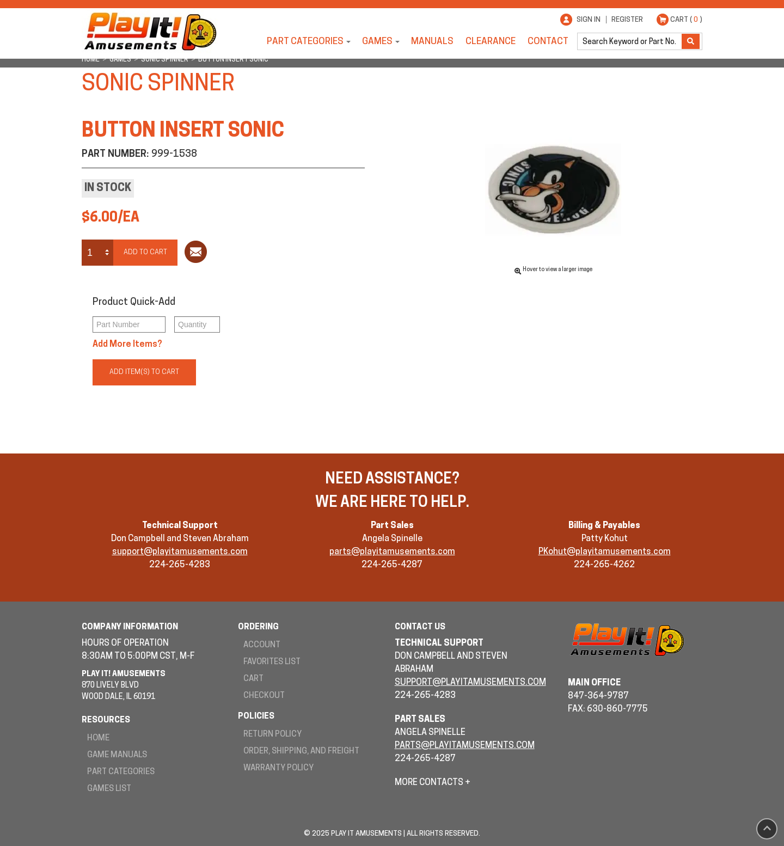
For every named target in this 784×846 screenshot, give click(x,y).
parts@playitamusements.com (392, 552)
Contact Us (420, 627)
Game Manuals (117, 755)
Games (377, 41)
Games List (109, 789)
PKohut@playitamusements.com (604, 552)
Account (261, 645)
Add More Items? (127, 344)
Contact (548, 41)
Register (627, 19)
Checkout (264, 696)
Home (98, 738)
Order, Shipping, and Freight (301, 751)
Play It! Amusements (150, 31)
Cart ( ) (686, 19)
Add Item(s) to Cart (144, 372)
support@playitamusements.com (180, 552)
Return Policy (272, 735)
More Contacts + (432, 782)
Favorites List (272, 662)
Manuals (432, 41)
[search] (630, 41)
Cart (253, 679)
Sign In (589, 19)
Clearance (490, 41)
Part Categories (305, 41)
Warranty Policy (278, 768)
